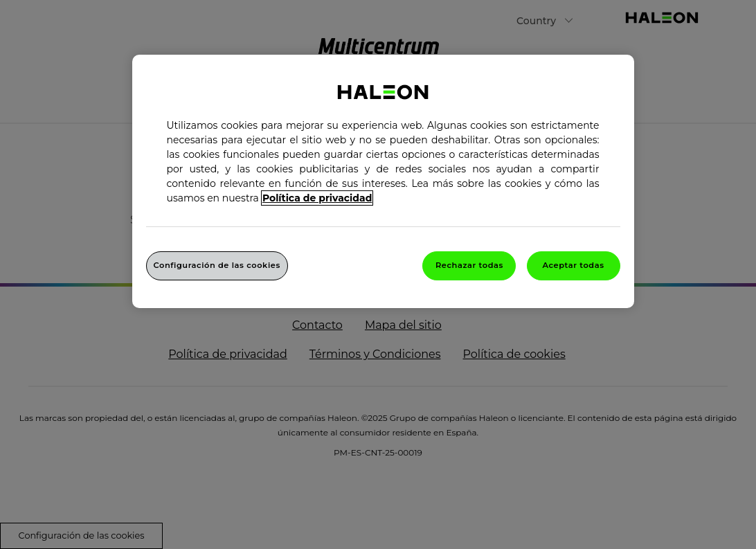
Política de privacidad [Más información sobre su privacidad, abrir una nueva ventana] (317, 198)
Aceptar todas (573, 265)
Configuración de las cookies (217, 265)
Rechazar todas (469, 265)
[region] (383, 181)
